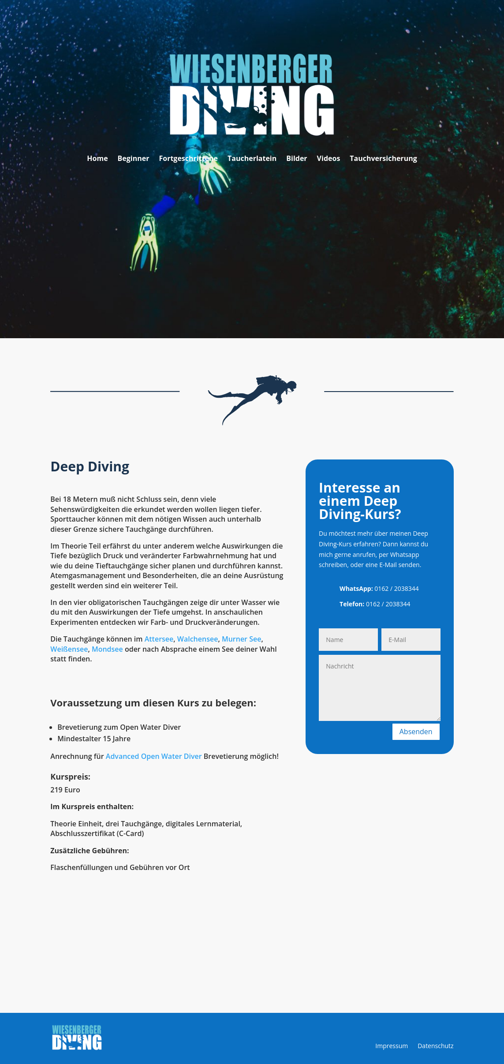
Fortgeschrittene (188, 159)
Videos (328, 159)
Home (97, 159)
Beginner (133, 159)
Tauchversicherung (383, 159)
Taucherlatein (252, 159)
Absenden (416, 731)
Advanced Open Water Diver (154, 756)
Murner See (241, 639)
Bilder (296, 159)
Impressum (391, 1046)
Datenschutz (435, 1046)
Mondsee (107, 649)
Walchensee (197, 639)
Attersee (159, 639)
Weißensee (69, 649)
